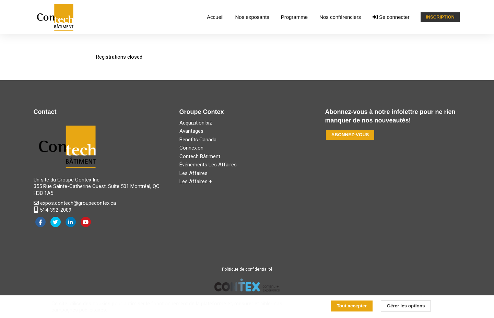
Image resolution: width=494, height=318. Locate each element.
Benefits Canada (197, 140)
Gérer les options (406, 305)
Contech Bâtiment (199, 156)
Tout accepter (352, 305)
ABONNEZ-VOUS (350, 134)
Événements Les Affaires (208, 165)
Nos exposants (252, 17)
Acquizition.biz (195, 123)
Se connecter (391, 17)
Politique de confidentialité (247, 269)
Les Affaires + (195, 181)
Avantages (191, 131)
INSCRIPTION (440, 17)
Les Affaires (193, 173)
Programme (294, 17)
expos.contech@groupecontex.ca (75, 203)
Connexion (191, 148)
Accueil (215, 17)
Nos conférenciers (340, 17)
